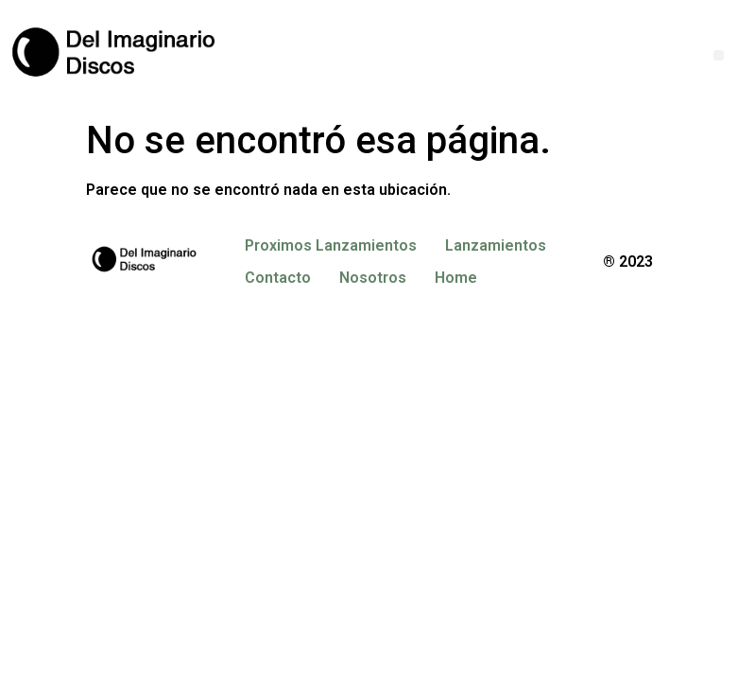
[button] (718, 55)
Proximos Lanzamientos (331, 245)
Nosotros (372, 278)
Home (456, 278)
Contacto (278, 278)
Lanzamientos (495, 245)
